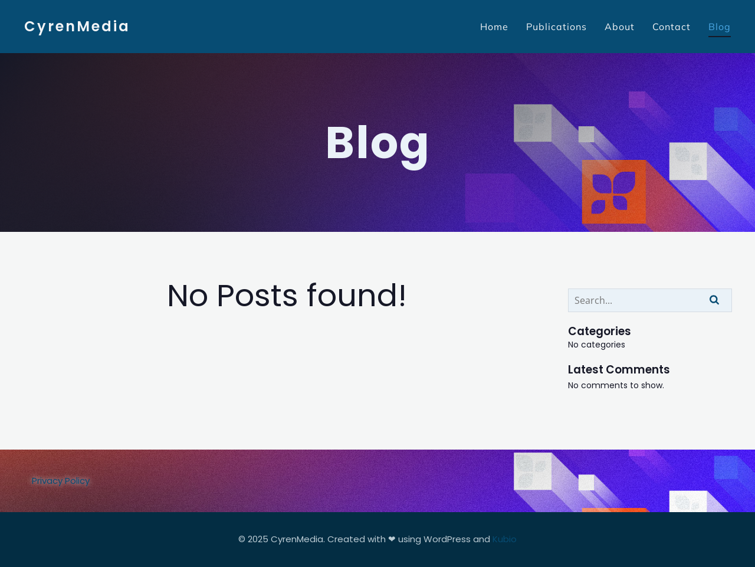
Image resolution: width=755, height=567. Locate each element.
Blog (719, 26)
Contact (671, 26)
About (620, 26)
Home (494, 26)
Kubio (505, 539)
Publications (556, 26)
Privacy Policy (61, 480)
